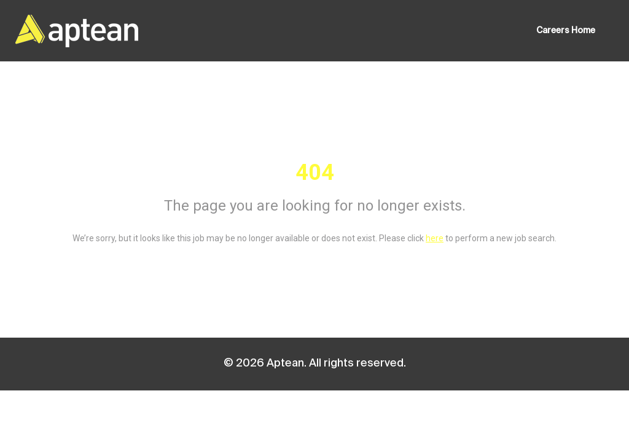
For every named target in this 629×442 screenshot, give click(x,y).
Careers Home (565, 30)
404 (314, 172)
